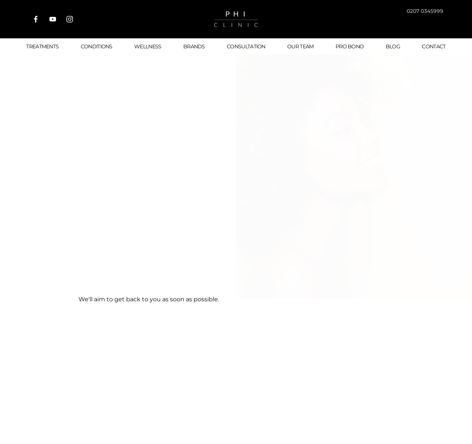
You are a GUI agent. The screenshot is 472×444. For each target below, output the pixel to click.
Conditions (96, 46)
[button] (411, 24)
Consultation (246, 46)
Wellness (147, 46)
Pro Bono (350, 46)
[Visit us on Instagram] (70, 19)
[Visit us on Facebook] (36, 19)
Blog (393, 46)
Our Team (300, 46)
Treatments (42, 46)
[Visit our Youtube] (53, 19)
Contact (433, 46)
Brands (194, 46)
